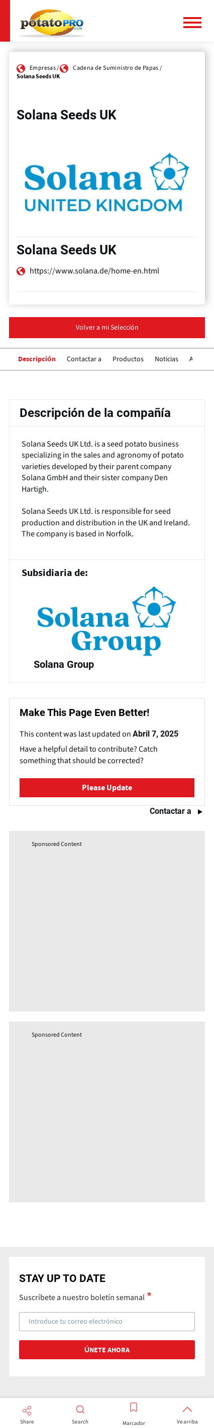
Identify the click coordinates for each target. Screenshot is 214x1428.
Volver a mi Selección (107, 328)
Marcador (134, 1423)
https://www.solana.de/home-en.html (94, 270)
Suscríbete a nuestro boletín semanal (82, 1297)
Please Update (107, 788)
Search (80, 1421)
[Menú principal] (196, 23)
